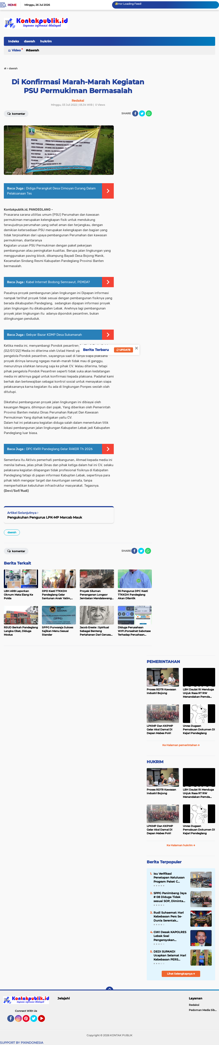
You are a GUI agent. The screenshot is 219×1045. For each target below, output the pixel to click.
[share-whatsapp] (149, 113)
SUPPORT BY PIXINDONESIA (21, 1043)
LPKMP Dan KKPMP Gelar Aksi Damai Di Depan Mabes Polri (160, 729)
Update (123, 349)
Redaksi (194, 1004)
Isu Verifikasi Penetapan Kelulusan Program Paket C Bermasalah (169, 877)
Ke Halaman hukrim (181, 845)
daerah (29, 41)
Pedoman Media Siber (203, 1010)
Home (12, 5)
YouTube (44, 1020)
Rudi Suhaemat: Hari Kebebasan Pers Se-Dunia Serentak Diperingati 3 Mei (169, 916)
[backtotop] (109, 990)
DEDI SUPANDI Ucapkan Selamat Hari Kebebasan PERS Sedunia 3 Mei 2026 (170, 955)
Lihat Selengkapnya (181, 973)
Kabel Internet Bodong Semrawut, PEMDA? (58, 282)
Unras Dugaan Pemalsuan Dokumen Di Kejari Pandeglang (199, 729)
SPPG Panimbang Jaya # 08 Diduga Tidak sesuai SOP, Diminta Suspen (170, 897)
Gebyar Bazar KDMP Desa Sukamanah (54, 335)
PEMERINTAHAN (163, 661)
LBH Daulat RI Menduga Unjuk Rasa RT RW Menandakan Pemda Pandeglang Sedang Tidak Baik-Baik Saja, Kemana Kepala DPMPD (198, 693)
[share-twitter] (142, 113)
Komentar (16, 551)
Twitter (35, 1020)
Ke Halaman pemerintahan (181, 745)
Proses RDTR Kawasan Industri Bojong (161, 691)
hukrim (46, 41)
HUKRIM (155, 762)
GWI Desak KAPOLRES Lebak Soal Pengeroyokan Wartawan (170, 936)
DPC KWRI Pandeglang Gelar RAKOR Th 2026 (59, 449)
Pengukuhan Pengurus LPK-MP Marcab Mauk (44, 517)
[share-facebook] (135, 113)
